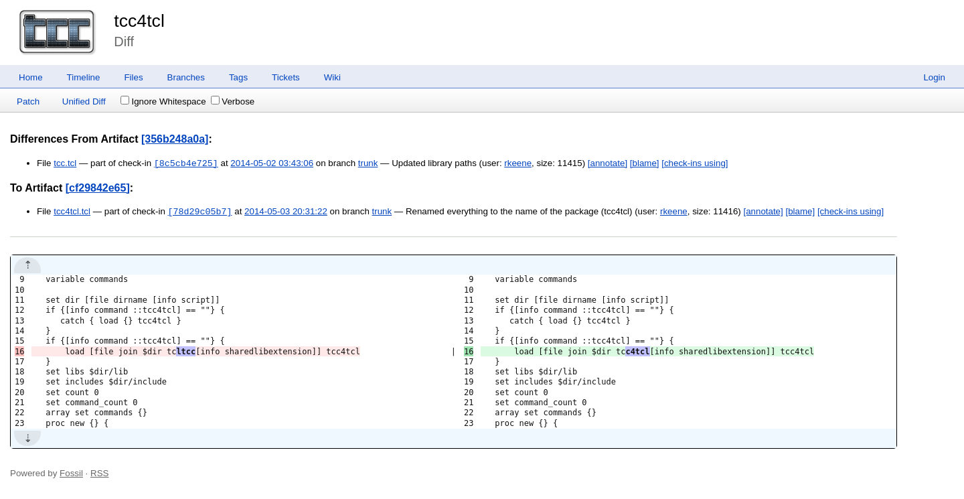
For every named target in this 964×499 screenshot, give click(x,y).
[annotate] (607, 164)
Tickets (286, 77)
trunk (368, 164)
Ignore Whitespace (163, 101)
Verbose (232, 101)
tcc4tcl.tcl (72, 212)
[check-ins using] (694, 164)
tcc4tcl (139, 21)
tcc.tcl (65, 164)
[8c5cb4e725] (186, 163)
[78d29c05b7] (200, 212)
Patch (28, 101)
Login (934, 77)
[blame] (644, 164)
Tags (238, 77)
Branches (186, 77)
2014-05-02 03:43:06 (271, 164)
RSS (99, 473)
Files (133, 77)
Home (31, 77)
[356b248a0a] (175, 139)
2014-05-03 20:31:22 (285, 212)
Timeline (83, 77)
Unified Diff (84, 101)
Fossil (71, 473)
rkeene (518, 164)
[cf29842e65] (98, 188)
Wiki (332, 77)
